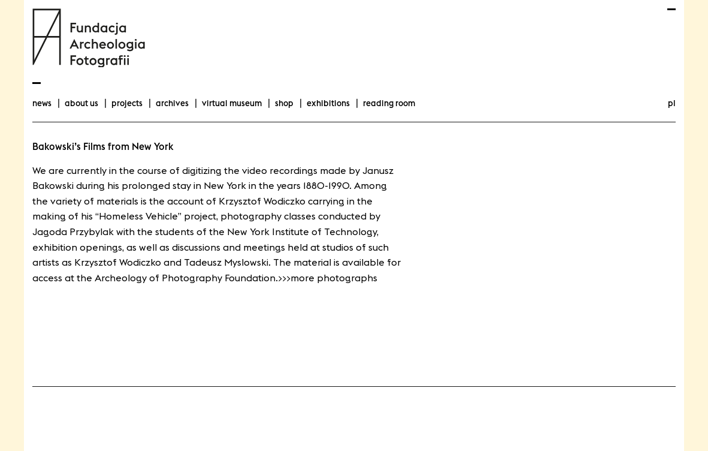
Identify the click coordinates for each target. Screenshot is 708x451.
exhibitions (328, 103)
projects (127, 103)
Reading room (389, 103)
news (42, 103)
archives (172, 103)
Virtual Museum (232, 103)
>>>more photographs (327, 278)
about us (81, 103)
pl (672, 103)
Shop (284, 103)
